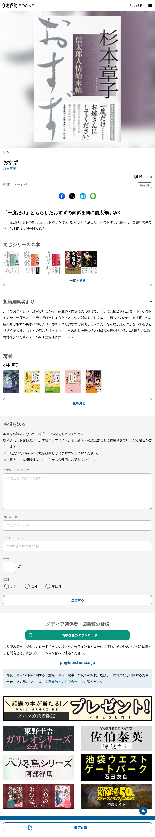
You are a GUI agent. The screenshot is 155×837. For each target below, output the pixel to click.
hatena (83, 196)
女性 (34, 586)
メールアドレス (13, 537)
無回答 (56, 586)
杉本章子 (9, 168)
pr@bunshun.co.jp (77, 662)
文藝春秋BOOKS (18, 5)
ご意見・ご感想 (13, 470)
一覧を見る (77, 280)
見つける (136, 5)
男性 (13, 586)
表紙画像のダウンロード (79, 635)
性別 (6, 579)
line (93, 196)
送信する (77, 600)
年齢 (6, 558)
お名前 (7, 517)
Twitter (72, 196)
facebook (62, 196)
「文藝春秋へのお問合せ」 (61, 681)
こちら (47, 459)
